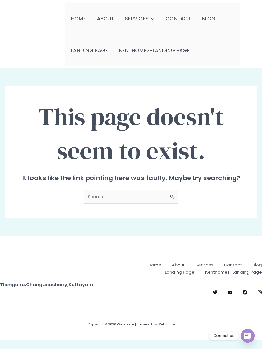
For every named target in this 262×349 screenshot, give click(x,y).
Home (79, 20)
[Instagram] (259, 302)
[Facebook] (245, 302)
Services (144, 20)
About (108, 20)
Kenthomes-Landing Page (157, 53)
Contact (183, 20)
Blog (216, 20)
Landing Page (90, 53)
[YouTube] (230, 302)
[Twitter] (215, 302)
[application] (156, 20)
